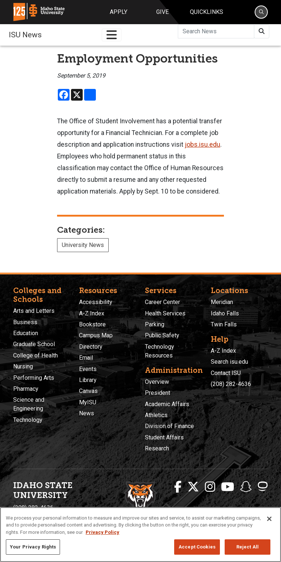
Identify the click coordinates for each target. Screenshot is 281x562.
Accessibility (95, 302)
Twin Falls (224, 324)
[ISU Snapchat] (246, 487)
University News (83, 244)
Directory (90, 346)
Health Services (165, 313)
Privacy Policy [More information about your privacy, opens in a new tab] (102, 532)
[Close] (269, 519)
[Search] (261, 12)
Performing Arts (33, 377)
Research (157, 448)
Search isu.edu (229, 361)
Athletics (156, 415)
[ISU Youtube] (227, 487)
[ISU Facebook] (177, 487)
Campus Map (96, 335)
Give (162, 11)
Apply (118, 11)
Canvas (88, 390)
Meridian (222, 302)
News (86, 413)
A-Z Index (91, 313)
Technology (27, 419)
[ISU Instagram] (210, 487)
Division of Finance (169, 426)
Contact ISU (226, 373)
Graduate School (34, 344)
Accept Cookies (197, 547)
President (157, 392)
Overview (157, 381)
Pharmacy (25, 388)
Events (88, 369)
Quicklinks (206, 11)
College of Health (35, 355)
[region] (140, 534)
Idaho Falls (225, 313)
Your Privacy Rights (33, 547)
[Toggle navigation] (111, 35)
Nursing (23, 366)
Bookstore (92, 324)
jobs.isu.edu (202, 144)
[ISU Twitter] (193, 487)
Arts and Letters (34, 310)
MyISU (87, 402)
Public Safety (162, 335)
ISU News (25, 34)
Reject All (247, 547)
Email (86, 357)
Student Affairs (164, 437)
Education (25, 333)
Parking (154, 324)
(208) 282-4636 (231, 384)
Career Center (162, 302)
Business (25, 322)
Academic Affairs (167, 404)
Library (88, 379)
